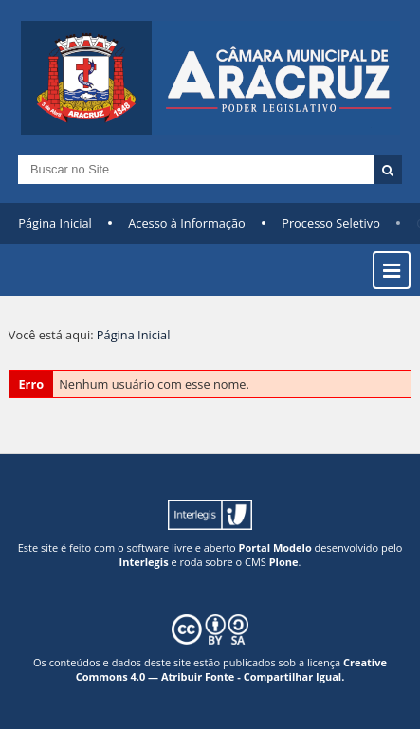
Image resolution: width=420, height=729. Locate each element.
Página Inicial (55, 222)
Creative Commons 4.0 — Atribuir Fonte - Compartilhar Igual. (231, 669)
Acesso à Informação (187, 222)
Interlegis (144, 562)
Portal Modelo (275, 547)
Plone (284, 562)
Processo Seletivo (331, 222)
